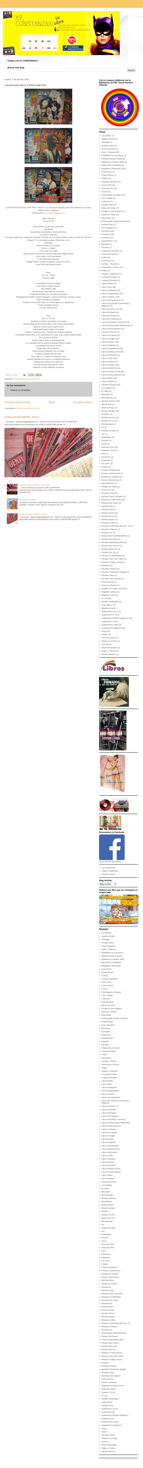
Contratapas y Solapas (111, 195)
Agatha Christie (108, 139)
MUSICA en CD (108, 417)
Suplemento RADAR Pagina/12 (114, 618)
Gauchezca (106, 261)
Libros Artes (106, 287)
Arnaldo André (107, 146)
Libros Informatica (109, 355)
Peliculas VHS (107, 450)
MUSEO (105, 414)
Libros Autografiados (110, 293)
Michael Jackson (108, 401)
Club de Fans (107, 188)
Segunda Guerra (108, 592)
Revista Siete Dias (109, 549)
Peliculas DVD (107, 447)
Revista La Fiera (108, 523)
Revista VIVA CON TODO (112, 559)
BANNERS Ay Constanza (112, 155)
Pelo (15, 379)
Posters (104, 467)
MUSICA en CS (108, 421)
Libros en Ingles (108, 339)
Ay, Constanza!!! (108, 868)
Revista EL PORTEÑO (111, 500)
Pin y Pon (105, 463)
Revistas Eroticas (108, 569)
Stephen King (107, 608)
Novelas (104, 440)
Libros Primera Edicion (111, 375)
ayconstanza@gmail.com (54, 213)
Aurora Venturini (108, 149)
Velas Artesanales (109, 647)
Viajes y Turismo (108, 651)
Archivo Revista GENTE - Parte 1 (22, 417)
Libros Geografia (108, 345)
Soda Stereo (106, 605)
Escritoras (105, 231)
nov (103, 434)
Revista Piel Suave (109, 539)
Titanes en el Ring (109, 641)
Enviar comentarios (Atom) (28, 408)
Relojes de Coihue (109, 486)
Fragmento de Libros (110, 251)
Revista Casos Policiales (112, 496)
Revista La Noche (109, 529)
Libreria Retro (107, 283)
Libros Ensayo (107, 342)
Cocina (104, 191)
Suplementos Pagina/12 (111, 628)
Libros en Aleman (108, 332)
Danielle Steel (107, 205)
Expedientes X (107, 241)
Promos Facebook (109, 470)
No (102, 427)
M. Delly (104, 391)
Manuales (105, 394)
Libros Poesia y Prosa (110, 371)
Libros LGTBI (107, 358)
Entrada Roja (107, 224)
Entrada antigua (82, 402)
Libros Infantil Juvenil (110, 352)
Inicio (52, 402)
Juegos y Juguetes (109, 274)
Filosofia (105, 247)
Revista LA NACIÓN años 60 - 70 (115, 526)
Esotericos (106, 237)
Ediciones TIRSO (108, 215)
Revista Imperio (108, 519)
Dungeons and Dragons (111, 211)
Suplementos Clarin (109, 625)
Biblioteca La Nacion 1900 (112, 162)
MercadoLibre (107, 398)
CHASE (104, 178)
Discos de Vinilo (108, 208)
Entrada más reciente (17, 402)
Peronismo (106, 457)
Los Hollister (106, 388)
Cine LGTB (106, 185)
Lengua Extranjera (109, 280)
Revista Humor (107, 516)
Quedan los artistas (109, 477)
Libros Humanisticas (110, 348)
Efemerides (106, 218)
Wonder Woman (108, 654)
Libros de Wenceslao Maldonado (115, 325)
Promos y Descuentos (110, 473)
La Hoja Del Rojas (109, 277)
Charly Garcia (107, 175)
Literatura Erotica (108, 385)
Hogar (104, 270)
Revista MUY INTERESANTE (114, 536)
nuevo (104, 444)
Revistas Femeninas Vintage (113, 572)
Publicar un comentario (20, 390)
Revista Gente (107, 513)
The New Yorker (108, 638)
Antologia (105, 142)
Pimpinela (105, 460)
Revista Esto (106, 506)
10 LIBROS (106, 136)
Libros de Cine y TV (109, 309)
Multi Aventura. (107, 408)
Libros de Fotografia (110, 319)
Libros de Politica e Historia (113, 322)
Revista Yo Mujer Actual (111, 562)
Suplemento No (108, 615)
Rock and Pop (33, 379)
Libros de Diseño (108, 312)
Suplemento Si (107, 621)
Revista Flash (107, 509)
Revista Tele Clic (108, 552)
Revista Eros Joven (109, 503)
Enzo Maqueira (107, 228)
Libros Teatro (107, 378)
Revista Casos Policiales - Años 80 (34, 485)
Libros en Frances (109, 335)
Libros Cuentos (107, 297)
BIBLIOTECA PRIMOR (111, 165)
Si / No (104, 598)
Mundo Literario (108, 411)
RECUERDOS (107, 483)
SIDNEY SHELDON (110, 602)
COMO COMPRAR (109, 871)
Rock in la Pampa (109, 585)
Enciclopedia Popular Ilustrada (114, 221)
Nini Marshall (107, 424)
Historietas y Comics (110, 267)
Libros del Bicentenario (111, 329)
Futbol (104, 257)
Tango (104, 631)
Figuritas (105, 244)
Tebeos (104, 634)
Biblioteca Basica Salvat (111, 159)
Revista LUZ (106, 532)
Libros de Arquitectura (110, 300)
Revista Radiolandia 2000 (112, 542)
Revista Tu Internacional (111, 556)
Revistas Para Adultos (110, 578)
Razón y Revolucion (110, 480)
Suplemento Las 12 (109, 611)
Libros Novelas (107, 365)
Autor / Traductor (108, 152)
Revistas (22, 379)
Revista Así (106, 490)
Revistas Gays (107, 575)
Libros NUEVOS (108, 368)
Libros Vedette (107, 381)
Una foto (105, 644)
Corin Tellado (107, 198)
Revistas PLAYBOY (27, 500)
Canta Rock (106, 172)
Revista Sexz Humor (110, 546)
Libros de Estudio (108, 315)
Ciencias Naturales (109, 182)
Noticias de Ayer (108, 431)
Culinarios (105, 201)
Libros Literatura (108, 361)
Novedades (106, 437)
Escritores (105, 234)
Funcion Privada (108, 254)
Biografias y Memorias (111, 168)
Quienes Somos (108, 874)
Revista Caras (107, 493)
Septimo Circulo (108, 595)
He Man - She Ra (108, 264)
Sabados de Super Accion (112, 588)
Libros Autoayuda (108, 290)
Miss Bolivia (106, 404)
